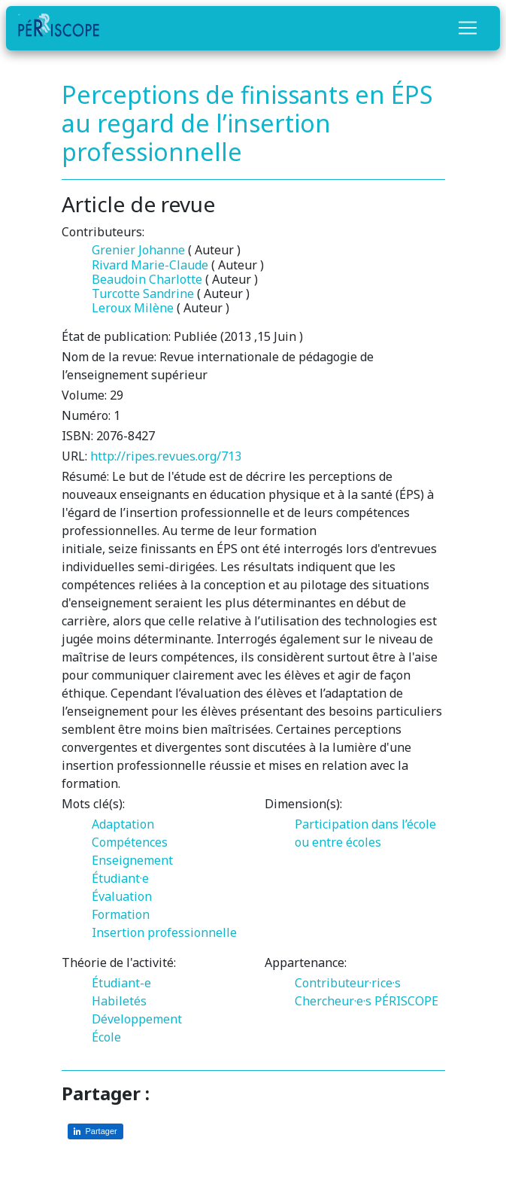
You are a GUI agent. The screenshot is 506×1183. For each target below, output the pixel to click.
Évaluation (122, 896)
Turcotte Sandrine (143, 293)
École (106, 1037)
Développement (137, 1019)
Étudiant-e (121, 983)
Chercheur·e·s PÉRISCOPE (366, 1001)
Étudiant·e (120, 878)
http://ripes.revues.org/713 (165, 456)
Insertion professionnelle (164, 932)
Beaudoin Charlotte (147, 279)
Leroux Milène (133, 308)
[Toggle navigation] (467, 28)
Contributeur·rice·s (348, 983)
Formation (121, 914)
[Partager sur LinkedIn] (95, 1131)
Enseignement (132, 860)
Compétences (130, 842)
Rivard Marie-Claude (150, 265)
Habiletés (119, 1001)
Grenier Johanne (138, 250)
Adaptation (123, 824)
